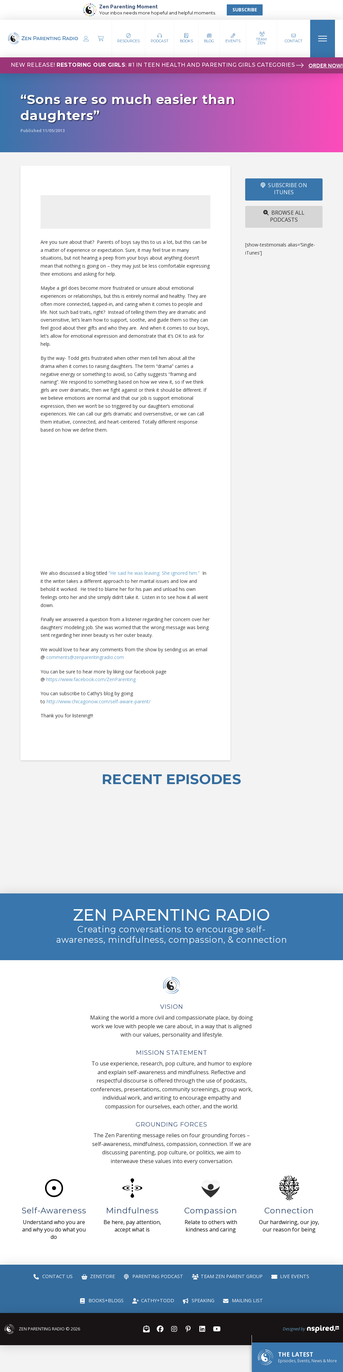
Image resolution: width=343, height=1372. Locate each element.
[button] (159, 38)
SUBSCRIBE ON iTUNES (284, 188)
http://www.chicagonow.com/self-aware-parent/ (98, 701)
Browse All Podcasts (283, 216)
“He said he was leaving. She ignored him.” (154, 573)
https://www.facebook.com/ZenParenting (91, 679)
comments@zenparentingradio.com (85, 657)
